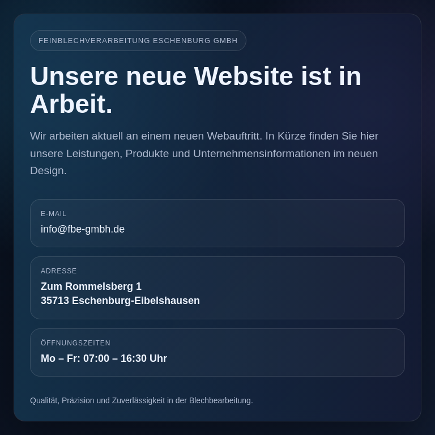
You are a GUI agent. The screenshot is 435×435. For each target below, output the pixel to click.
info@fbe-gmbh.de (83, 229)
